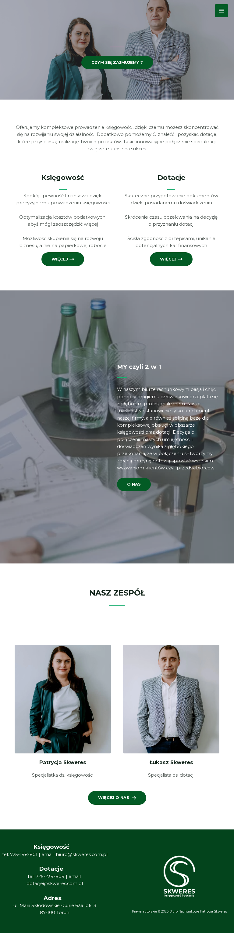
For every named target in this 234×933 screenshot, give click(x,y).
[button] (117, 797)
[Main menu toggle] (221, 10)
